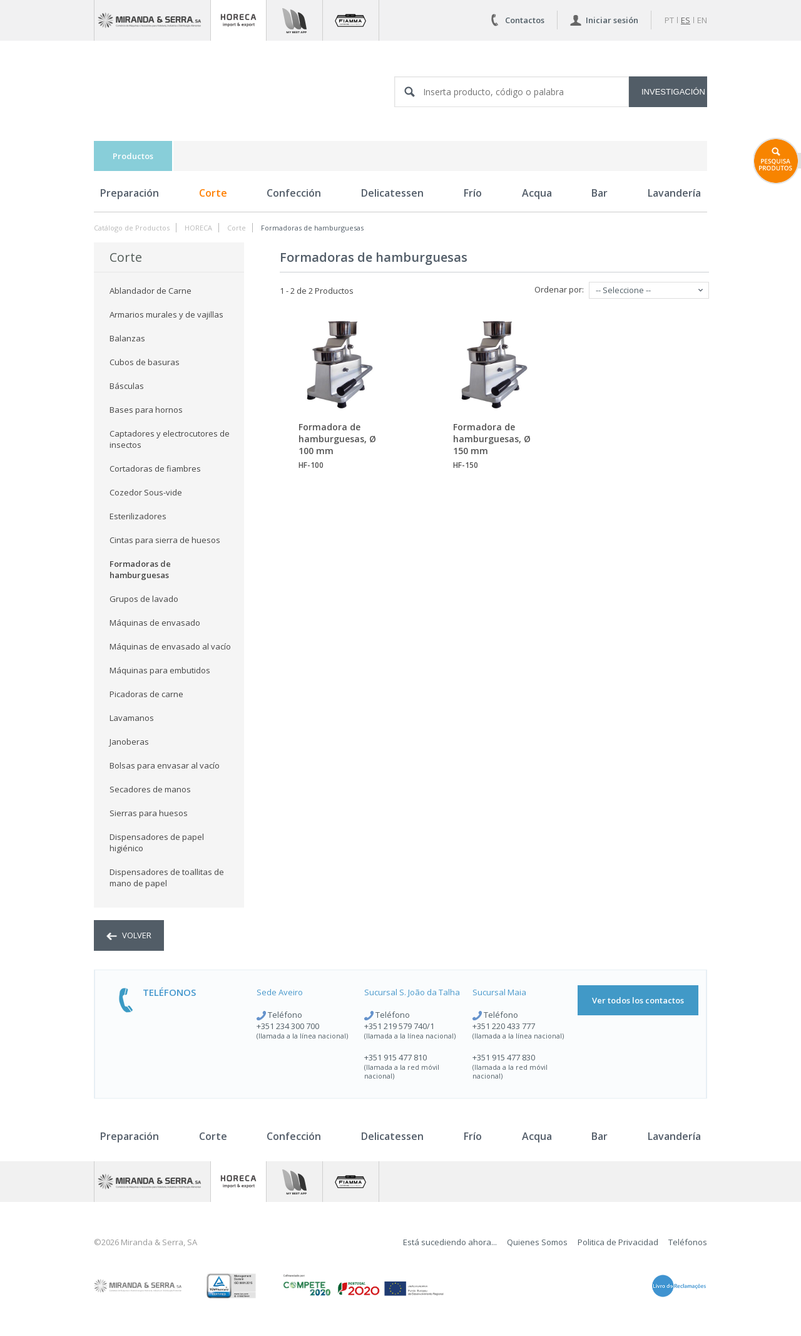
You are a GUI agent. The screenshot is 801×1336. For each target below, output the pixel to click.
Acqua (537, 193)
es (685, 20)
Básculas (127, 385)
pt (669, 20)
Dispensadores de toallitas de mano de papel (167, 877)
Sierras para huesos (149, 813)
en (702, 20)
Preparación (129, 193)
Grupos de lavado (144, 598)
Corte (213, 193)
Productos (133, 156)
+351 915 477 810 (395, 1057)
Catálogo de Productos (132, 227)
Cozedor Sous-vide (146, 492)
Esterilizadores (138, 516)
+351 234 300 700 (288, 1026)
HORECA (198, 227)
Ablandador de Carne (150, 290)
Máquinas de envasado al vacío (170, 646)
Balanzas (127, 338)
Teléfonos (687, 1242)
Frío (473, 193)
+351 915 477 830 (503, 1057)
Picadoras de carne (146, 694)
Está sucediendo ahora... (450, 1242)
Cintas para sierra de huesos (165, 540)
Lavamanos (132, 717)
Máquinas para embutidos (160, 670)
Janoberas (129, 741)
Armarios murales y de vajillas (166, 314)
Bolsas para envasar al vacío (165, 765)
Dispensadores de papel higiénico (157, 842)
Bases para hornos (146, 409)
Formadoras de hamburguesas (312, 227)
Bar (599, 193)
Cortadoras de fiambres (155, 468)
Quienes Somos (537, 1242)
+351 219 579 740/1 (399, 1026)
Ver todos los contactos (638, 1000)
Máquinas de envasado (155, 622)
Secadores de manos (150, 789)
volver (128, 935)
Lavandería (674, 193)
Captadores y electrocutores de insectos (170, 439)
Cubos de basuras (145, 362)
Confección (294, 193)
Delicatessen (392, 193)
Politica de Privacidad (618, 1242)
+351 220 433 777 (503, 1026)
